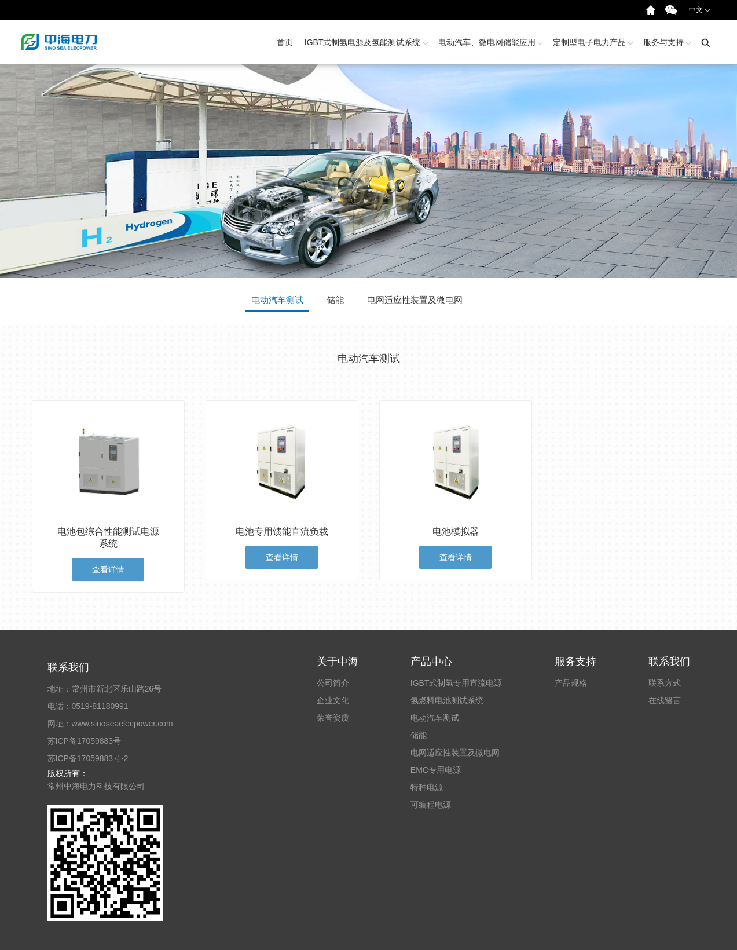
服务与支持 (666, 42)
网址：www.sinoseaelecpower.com (110, 723)
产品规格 (571, 683)
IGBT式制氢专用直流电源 (456, 683)
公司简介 (333, 683)
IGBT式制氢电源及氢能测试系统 (366, 42)
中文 (700, 9)
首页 (285, 42)
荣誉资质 (333, 717)
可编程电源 (430, 804)
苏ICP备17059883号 (84, 741)
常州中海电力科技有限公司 (96, 786)
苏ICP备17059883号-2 (88, 758)
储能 (418, 735)
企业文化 (333, 700)
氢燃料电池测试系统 (446, 700)
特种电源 (426, 787)
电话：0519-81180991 (88, 706)
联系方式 (664, 683)
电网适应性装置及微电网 (455, 752)
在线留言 (664, 700)
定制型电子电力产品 (592, 42)
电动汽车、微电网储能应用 (489, 42)
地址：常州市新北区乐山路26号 (104, 688)
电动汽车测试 (434, 717)
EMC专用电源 (435, 769)
